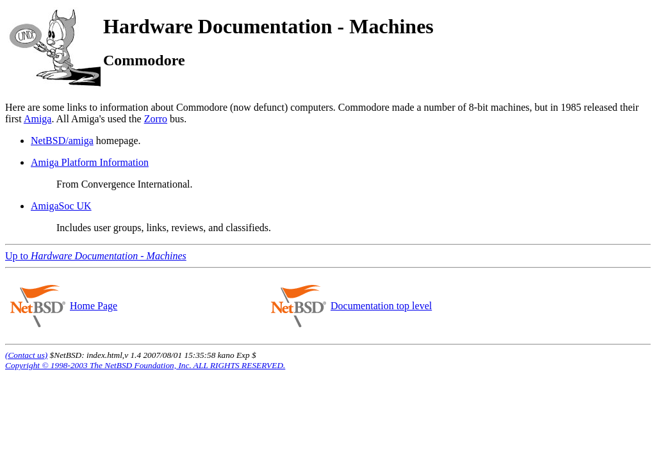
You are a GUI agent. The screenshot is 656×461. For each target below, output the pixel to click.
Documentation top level (381, 305)
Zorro (155, 118)
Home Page (93, 305)
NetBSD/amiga (62, 140)
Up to (95, 255)
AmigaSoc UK (61, 205)
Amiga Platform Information (90, 162)
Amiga (38, 118)
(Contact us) (26, 355)
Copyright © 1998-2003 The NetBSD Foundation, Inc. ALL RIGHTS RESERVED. (145, 365)
